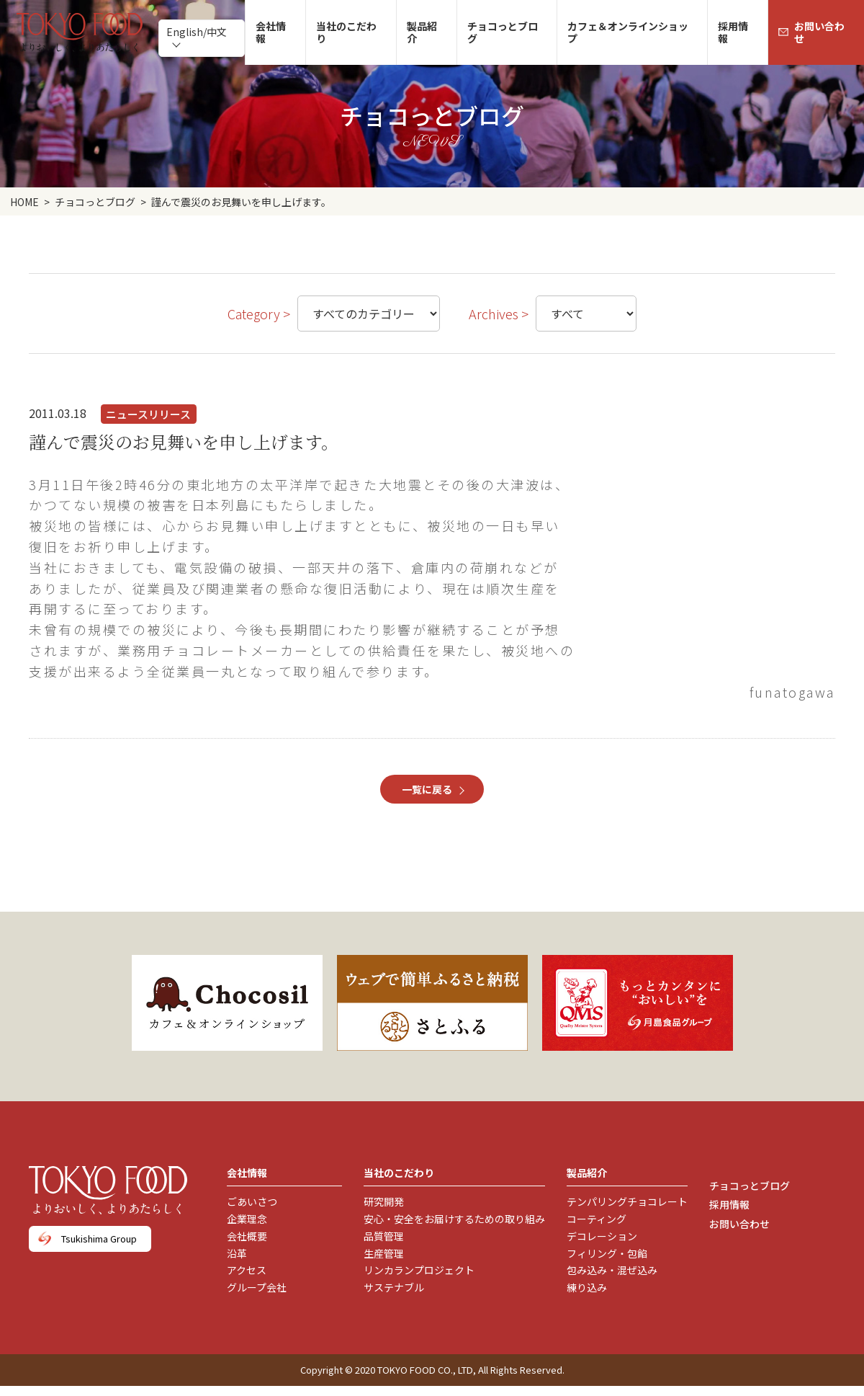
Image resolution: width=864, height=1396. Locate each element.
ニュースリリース (148, 414)
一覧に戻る (427, 789)
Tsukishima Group (99, 1238)
